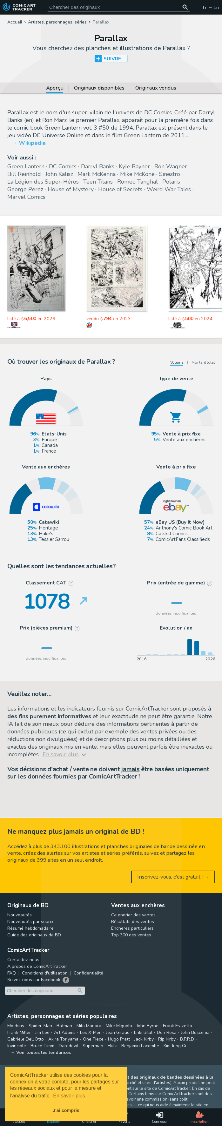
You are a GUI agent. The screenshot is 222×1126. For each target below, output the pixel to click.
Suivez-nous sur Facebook (33, 980)
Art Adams (65, 1032)
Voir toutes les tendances (43, 1052)
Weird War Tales (169, 189)
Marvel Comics (26, 197)
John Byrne (147, 1026)
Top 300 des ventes (131, 935)
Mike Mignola (119, 1026)
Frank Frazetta (177, 1026)
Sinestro (169, 174)
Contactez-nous (23, 960)
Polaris (171, 181)
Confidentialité (88, 973)
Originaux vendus (155, 88)
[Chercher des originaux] (185, 7)
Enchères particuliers (132, 928)
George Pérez (25, 189)
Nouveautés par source (31, 922)
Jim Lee (42, 1032)
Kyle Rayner (134, 166)
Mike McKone (137, 174)
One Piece (93, 1039)
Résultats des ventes (132, 922)
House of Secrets (120, 189)
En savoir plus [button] (69, 1095)
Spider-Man (40, 1026)
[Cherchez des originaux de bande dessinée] (119, 7)
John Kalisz (59, 174)
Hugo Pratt (119, 1039)
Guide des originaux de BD (34, 935)
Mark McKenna (96, 174)
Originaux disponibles (99, 88)
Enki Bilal (143, 1032)
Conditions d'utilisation (45, 973)
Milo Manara (89, 1026)
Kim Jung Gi (175, 1046)
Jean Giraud (118, 1032)
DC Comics (63, 166)
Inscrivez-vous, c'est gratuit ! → (173, 876)
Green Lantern (25, 166)
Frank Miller (19, 1032)
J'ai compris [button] (66, 1110)
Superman (93, 1046)
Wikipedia (32, 143)
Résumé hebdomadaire (30, 928)
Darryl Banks (97, 166)
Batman (64, 1026)
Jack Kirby (144, 1039)
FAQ (11, 973)
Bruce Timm (42, 1046)
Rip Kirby (167, 1039)
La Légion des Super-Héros (43, 181)
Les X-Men (91, 1032)
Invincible (16, 1046)
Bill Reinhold (24, 174)
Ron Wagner (170, 166)
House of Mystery (71, 189)
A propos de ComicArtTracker (37, 966)
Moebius (15, 1026)
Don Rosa (167, 1032)
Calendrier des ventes (133, 915)
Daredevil (68, 1046)
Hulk (112, 1046)
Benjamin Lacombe (140, 1046)
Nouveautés (19, 915)
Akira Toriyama (63, 1039)
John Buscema (195, 1032)
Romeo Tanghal (137, 181)
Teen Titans (98, 181)
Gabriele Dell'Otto (25, 1039)
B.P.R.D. (187, 1039)
